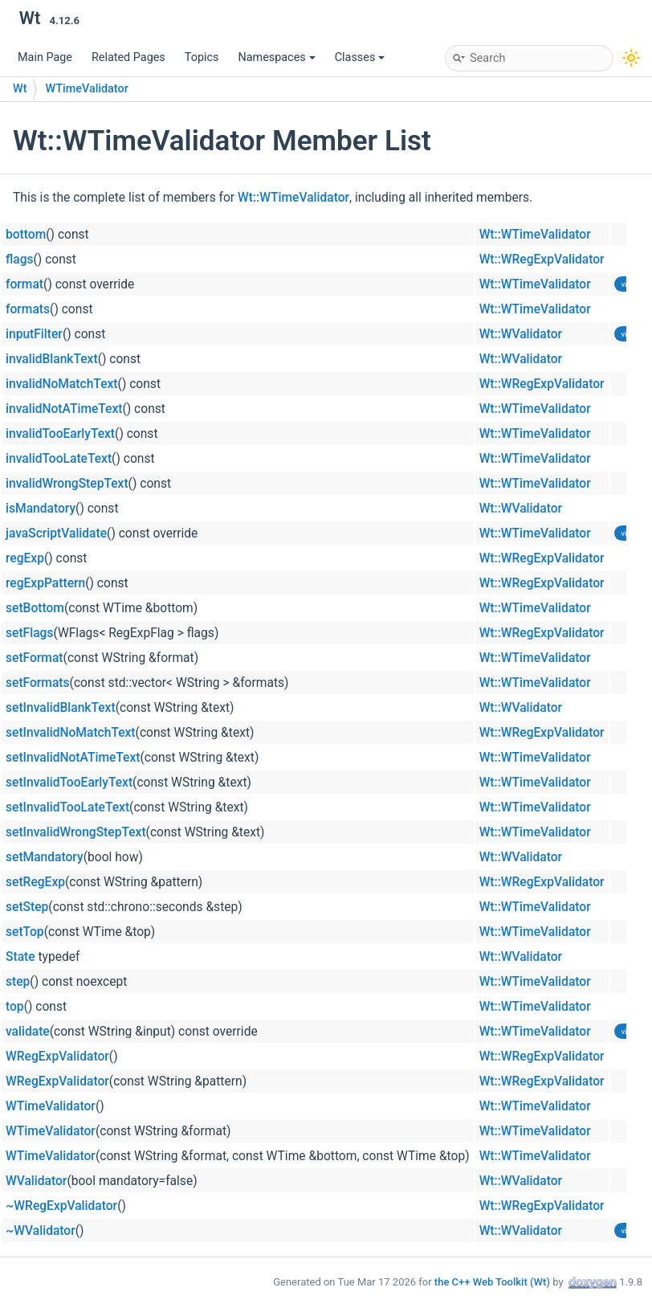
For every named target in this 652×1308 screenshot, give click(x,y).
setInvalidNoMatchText (71, 733)
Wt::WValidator (521, 334)
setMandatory (45, 857)
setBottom (35, 608)
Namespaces (276, 57)
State (20, 957)
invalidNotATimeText (64, 409)
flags (20, 259)
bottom (26, 234)
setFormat (34, 658)
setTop (25, 932)
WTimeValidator (86, 89)
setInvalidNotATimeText (73, 757)
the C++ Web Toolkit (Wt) (492, 1282)
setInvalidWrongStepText (76, 832)
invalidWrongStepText (67, 483)
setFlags (29, 633)
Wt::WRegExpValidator (542, 259)
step (18, 982)
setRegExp (35, 882)
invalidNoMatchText (62, 384)
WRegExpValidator (57, 1056)
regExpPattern (45, 583)
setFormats (38, 683)
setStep (27, 907)
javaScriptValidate (56, 533)
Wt (19, 89)
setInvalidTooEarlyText (69, 782)
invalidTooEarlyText (60, 434)
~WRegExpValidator (61, 1206)
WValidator (36, 1181)
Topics (202, 57)
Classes (360, 57)
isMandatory (40, 508)
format (24, 284)
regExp (25, 558)
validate (28, 1031)
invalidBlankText (52, 359)
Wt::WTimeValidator (293, 197)
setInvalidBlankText (61, 708)
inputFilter (34, 334)
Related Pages (128, 57)
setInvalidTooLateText (67, 807)
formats (28, 309)
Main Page (45, 57)
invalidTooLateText (59, 459)
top (15, 1006)
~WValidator (40, 1231)
